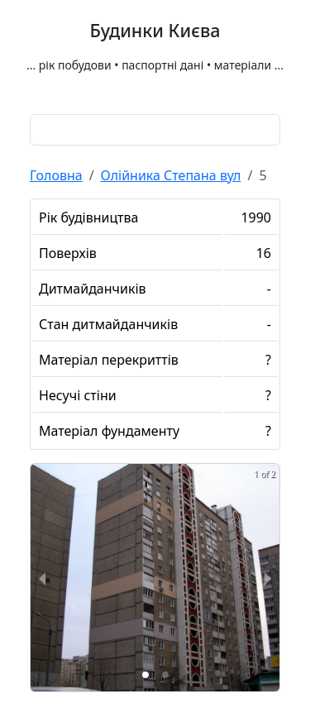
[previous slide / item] (42, 577)
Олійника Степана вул (171, 175)
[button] (145, 674)
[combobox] (155, 130)
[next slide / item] (267, 577)
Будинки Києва (154, 30)
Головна (56, 175)
